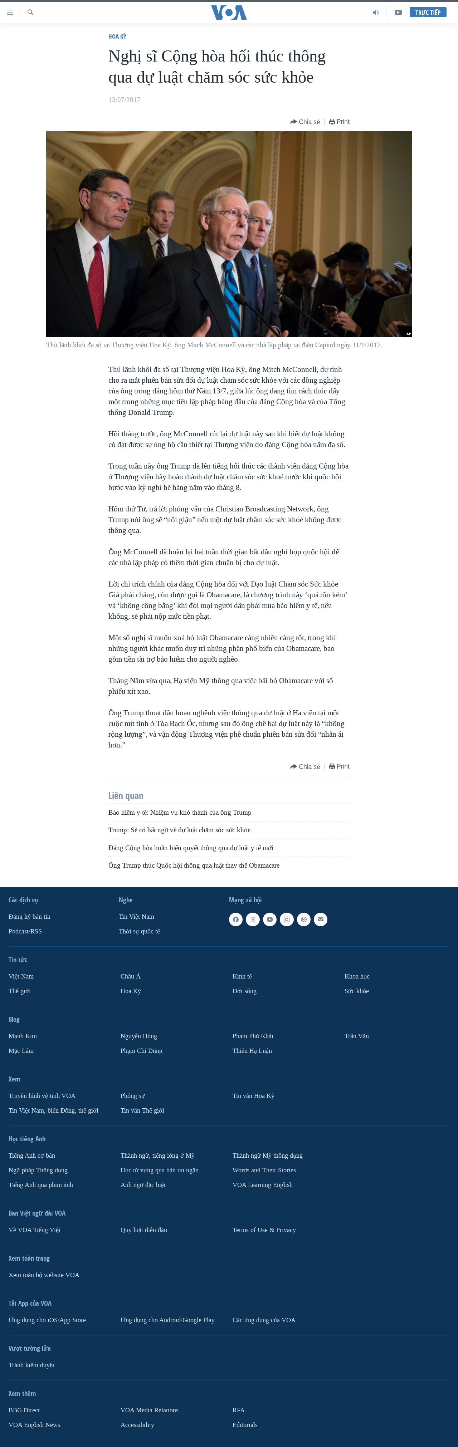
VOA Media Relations (150, 1410)
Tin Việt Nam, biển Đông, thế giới (53, 1111)
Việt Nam (21, 976)
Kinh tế (242, 976)
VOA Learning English (263, 1185)
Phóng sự (133, 1096)
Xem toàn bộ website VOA (44, 1275)
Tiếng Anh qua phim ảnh (41, 1185)
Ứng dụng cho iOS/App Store (47, 1320)
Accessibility (137, 1425)
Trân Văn (357, 1036)
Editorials (245, 1425)
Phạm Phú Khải (253, 1036)
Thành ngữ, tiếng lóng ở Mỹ (158, 1156)
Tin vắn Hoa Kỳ (253, 1096)
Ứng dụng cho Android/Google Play (168, 1320)
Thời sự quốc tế (139, 931)
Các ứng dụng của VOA (264, 1320)
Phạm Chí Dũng (141, 1051)
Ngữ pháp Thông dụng (38, 1170)
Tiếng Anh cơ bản (32, 1156)
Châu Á (131, 976)
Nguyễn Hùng (139, 1036)
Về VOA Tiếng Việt (34, 1230)
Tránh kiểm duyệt (31, 1365)
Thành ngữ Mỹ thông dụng (268, 1156)
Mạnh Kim (23, 1036)
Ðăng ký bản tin (29, 917)
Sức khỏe (357, 991)
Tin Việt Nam (136, 917)
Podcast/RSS (25, 931)
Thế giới (20, 991)
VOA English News (34, 1425)
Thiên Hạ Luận (252, 1051)
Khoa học (357, 976)
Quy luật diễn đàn (144, 1230)
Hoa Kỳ (117, 36)
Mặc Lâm (21, 1051)
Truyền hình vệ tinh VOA (42, 1096)
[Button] (305, 122)
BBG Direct (24, 1410)
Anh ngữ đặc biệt (143, 1185)
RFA (239, 1410)
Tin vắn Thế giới (142, 1111)
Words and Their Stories (264, 1170)
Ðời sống (245, 991)
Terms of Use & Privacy (264, 1230)
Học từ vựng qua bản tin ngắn (160, 1170)
